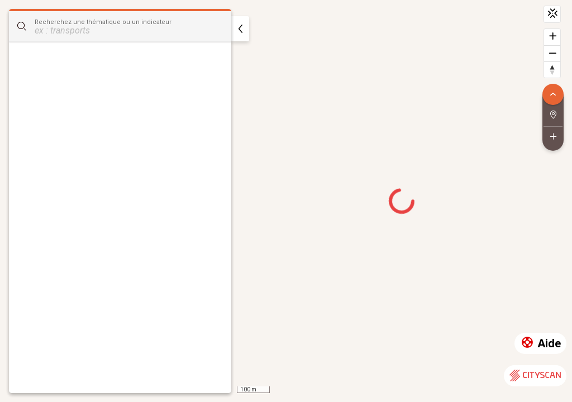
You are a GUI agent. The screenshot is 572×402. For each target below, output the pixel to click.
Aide (540, 343)
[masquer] (240, 28)
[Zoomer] (552, 37)
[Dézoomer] (552, 53)
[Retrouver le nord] (552, 69)
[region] (286, 201)
